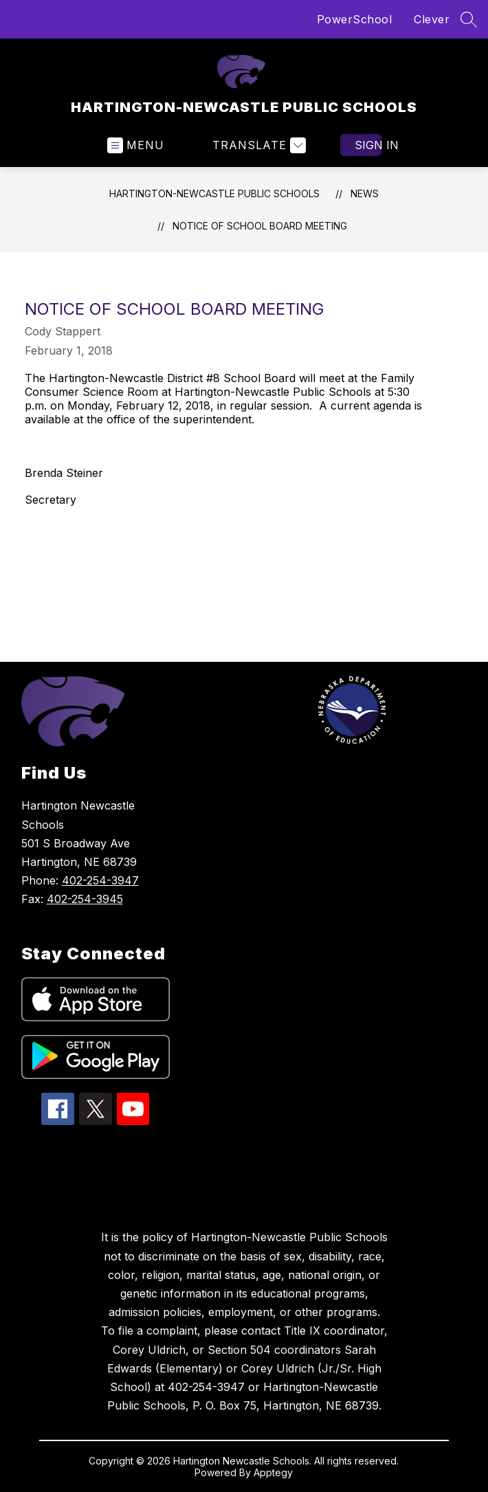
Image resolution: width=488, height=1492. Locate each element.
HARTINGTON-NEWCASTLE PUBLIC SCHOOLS (214, 193)
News (365, 193)
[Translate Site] (257, 145)
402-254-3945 (85, 899)
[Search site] (469, 19)
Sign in (368, 145)
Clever (432, 19)
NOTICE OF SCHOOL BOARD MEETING (260, 226)
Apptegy (273, 1472)
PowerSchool (354, 19)
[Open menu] (135, 145)
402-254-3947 (100, 880)
